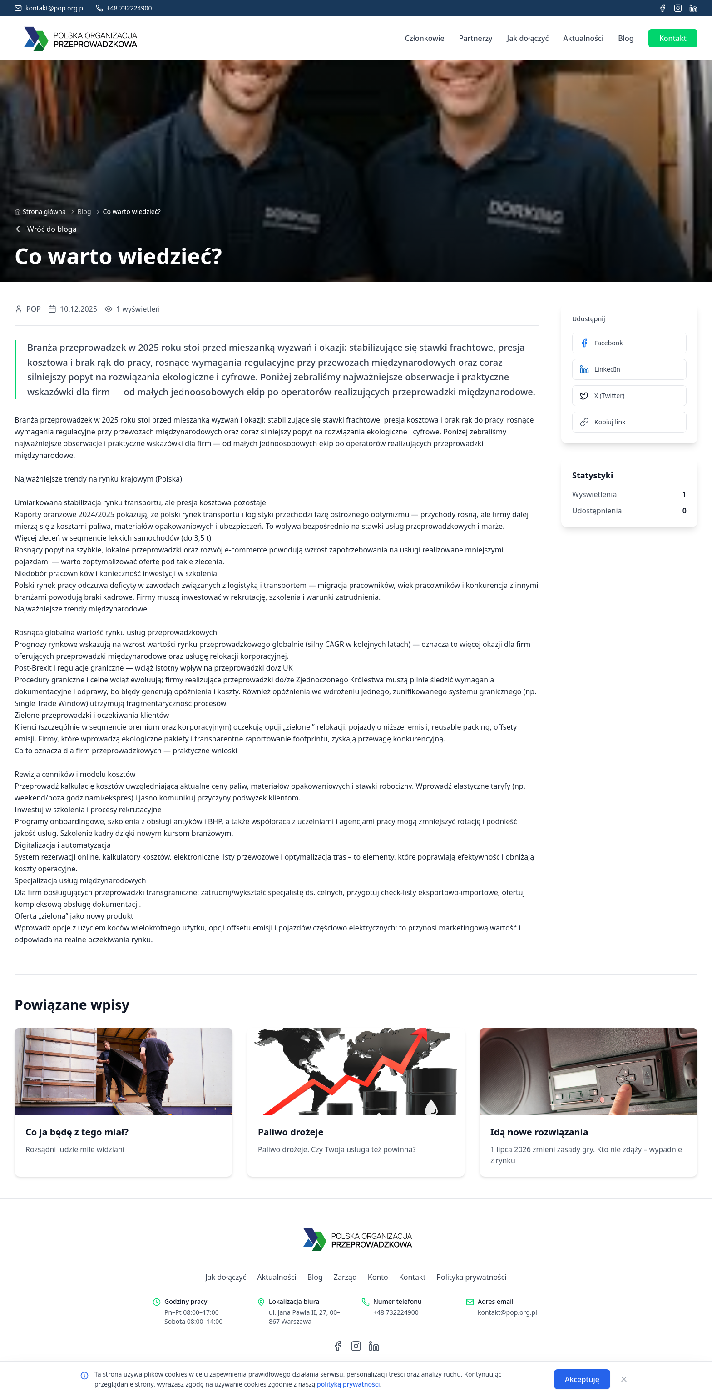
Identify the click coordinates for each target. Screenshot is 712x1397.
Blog (625, 38)
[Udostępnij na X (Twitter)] (629, 395)
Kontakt (673, 38)
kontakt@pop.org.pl (507, 1312)
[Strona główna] (40, 211)
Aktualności (583, 38)
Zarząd (345, 1277)
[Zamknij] (624, 1379)
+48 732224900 (396, 1312)
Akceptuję (582, 1379)
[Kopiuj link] (629, 422)
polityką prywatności (348, 1384)
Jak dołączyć (528, 38)
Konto (378, 1277)
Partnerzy (476, 38)
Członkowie (425, 38)
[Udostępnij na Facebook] (629, 343)
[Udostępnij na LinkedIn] (629, 369)
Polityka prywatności (471, 1277)
